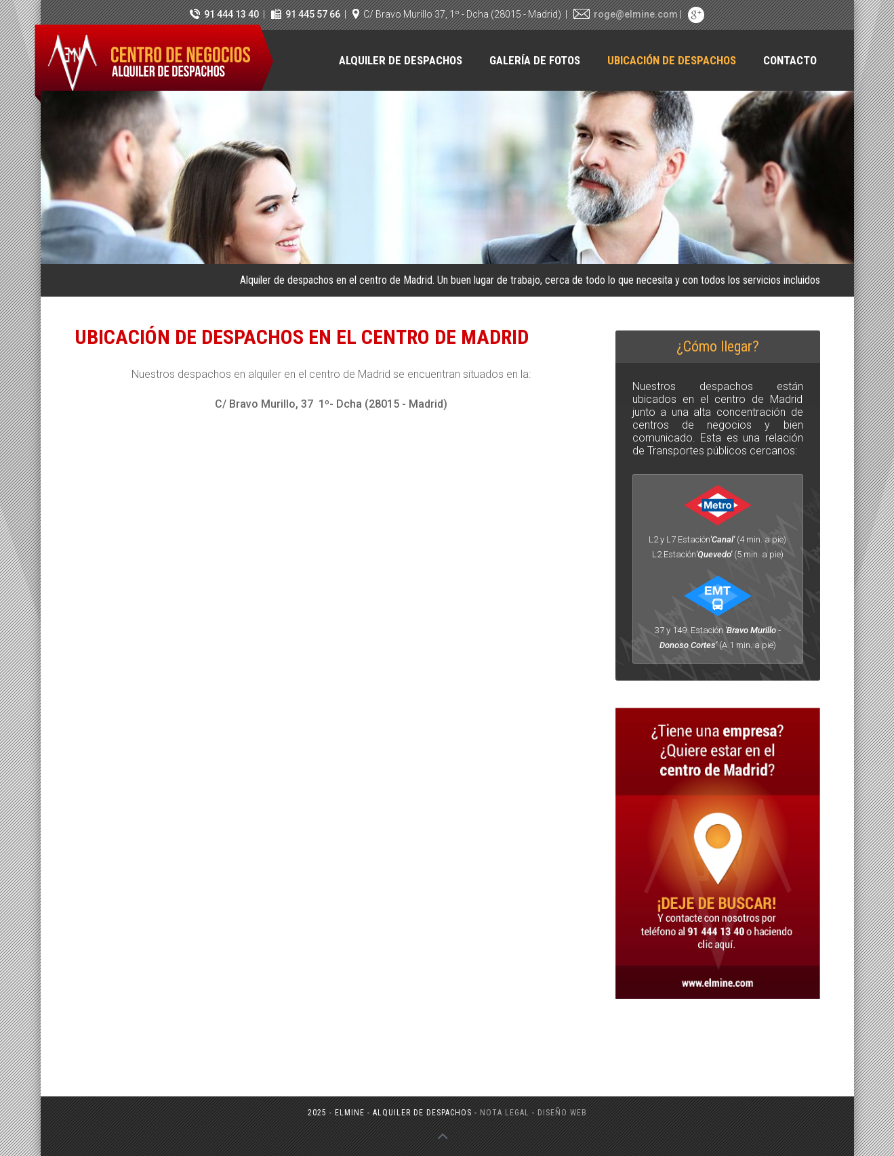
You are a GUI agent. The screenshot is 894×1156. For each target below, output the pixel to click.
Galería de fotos (534, 60)
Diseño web (562, 1112)
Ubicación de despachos (671, 60)
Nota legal (504, 1112)
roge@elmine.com (636, 14)
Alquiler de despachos (400, 60)
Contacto (790, 60)
